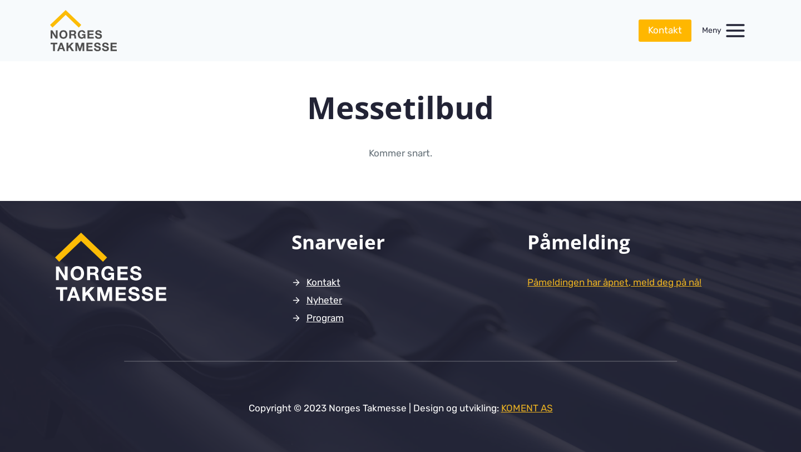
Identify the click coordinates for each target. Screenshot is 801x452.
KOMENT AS (527, 408)
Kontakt (665, 30)
